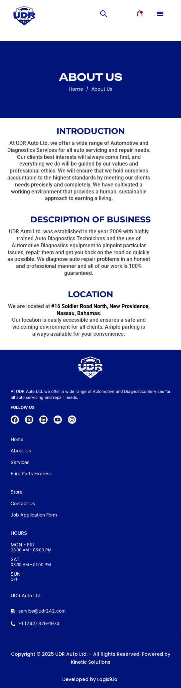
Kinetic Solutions (90, 662)
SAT (15, 559)
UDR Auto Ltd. (26, 595)
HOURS (19, 532)
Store (16, 491)
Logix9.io (107, 679)
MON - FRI (22, 544)
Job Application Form (34, 514)
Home (76, 90)
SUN (16, 573)
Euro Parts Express (31, 473)
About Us (101, 90)
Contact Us (23, 503)
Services (20, 462)
